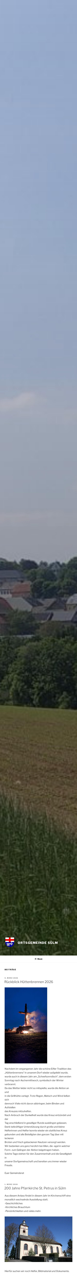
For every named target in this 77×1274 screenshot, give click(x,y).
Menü (38, 959)
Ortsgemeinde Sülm (38, 943)
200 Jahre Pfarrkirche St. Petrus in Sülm (35, 1188)
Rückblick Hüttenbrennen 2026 (28, 982)
